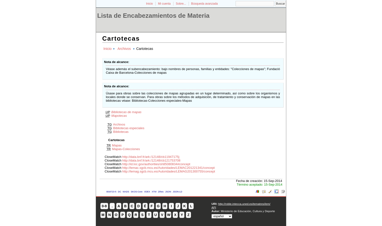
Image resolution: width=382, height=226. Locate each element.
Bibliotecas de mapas (126, 112)
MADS (126, 191)
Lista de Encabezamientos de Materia (153, 15)
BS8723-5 (111, 191)
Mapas (117, 145)
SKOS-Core (137, 191)
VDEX (147, 191)
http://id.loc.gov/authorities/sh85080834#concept (156, 164)
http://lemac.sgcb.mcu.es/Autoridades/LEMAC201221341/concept (168, 168)
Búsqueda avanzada (204, 3)
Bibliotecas (121, 132)
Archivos (124, 49)
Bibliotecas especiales (128, 128)
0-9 (104, 206)
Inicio (149, 3)
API (213, 207)
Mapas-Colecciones (126, 149)
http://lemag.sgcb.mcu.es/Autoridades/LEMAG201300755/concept (168, 171)
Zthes (161, 191)
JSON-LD (177, 191)
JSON (168, 191)
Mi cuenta (164, 3)
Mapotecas (119, 116)
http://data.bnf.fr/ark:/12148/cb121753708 (151, 160)
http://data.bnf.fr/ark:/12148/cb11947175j (150, 157)
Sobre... (181, 3)
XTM (154, 191)
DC (119, 191)
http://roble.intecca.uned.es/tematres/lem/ (244, 203)
